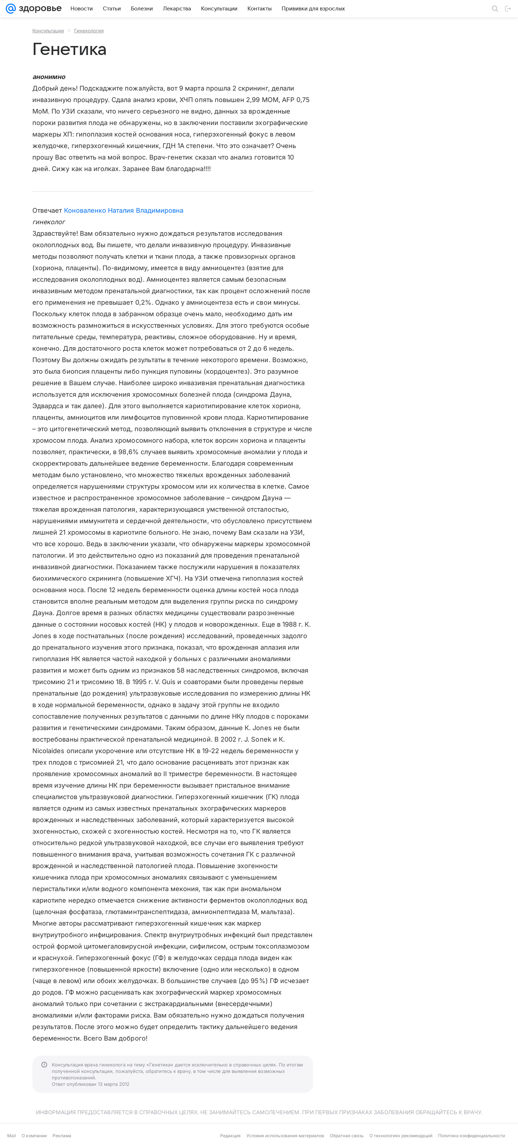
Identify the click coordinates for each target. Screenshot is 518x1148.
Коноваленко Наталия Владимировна (124, 210)
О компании (34, 1135)
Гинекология (89, 30)
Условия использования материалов (285, 1135)
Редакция (230, 1135)
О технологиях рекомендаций (400, 1135)
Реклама (62, 1135)
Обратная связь (347, 1135)
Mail (11, 1135)
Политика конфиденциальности (471, 1135)
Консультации (48, 30)
